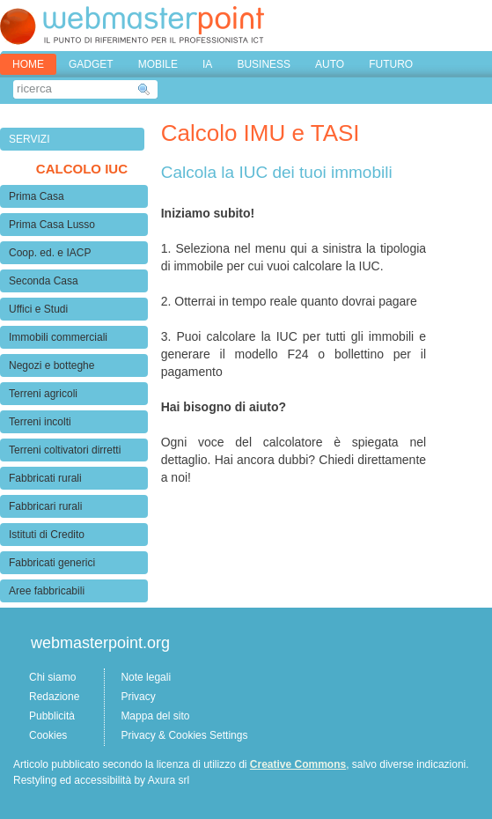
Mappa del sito (155, 716)
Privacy (138, 696)
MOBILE (158, 64)
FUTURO (391, 64)
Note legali (146, 677)
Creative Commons (298, 764)
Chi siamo (52, 677)
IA (207, 64)
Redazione (54, 696)
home (28, 64)
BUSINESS (263, 64)
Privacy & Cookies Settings (184, 735)
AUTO (329, 64)
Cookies (48, 735)
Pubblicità (52, 716)
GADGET (91, 64)
